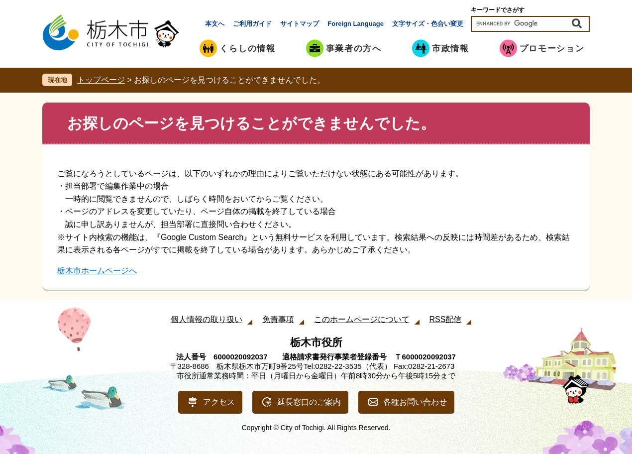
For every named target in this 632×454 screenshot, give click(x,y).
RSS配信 (445, 319)
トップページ (101, 80)
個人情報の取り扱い (206, 319)
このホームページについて (362, 319)
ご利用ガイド (252, 23)
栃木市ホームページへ (97, 270)
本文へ (214, 23)
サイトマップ (299, 23)
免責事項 (278, 319)
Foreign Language (355, 23)
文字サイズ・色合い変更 (427, 23)
